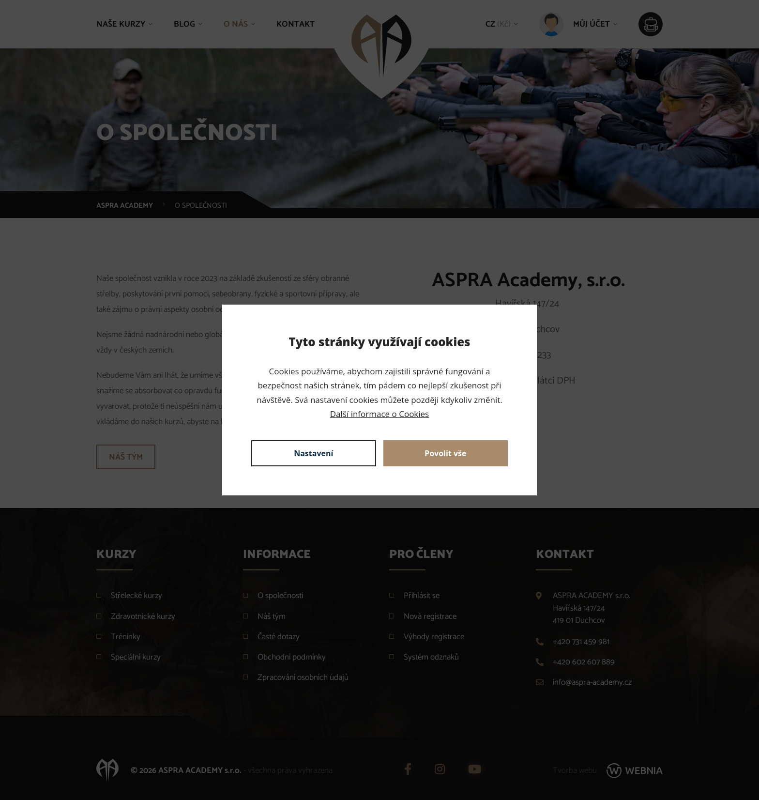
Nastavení (313, 453)
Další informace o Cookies (379, 413)
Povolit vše (445, 453)
